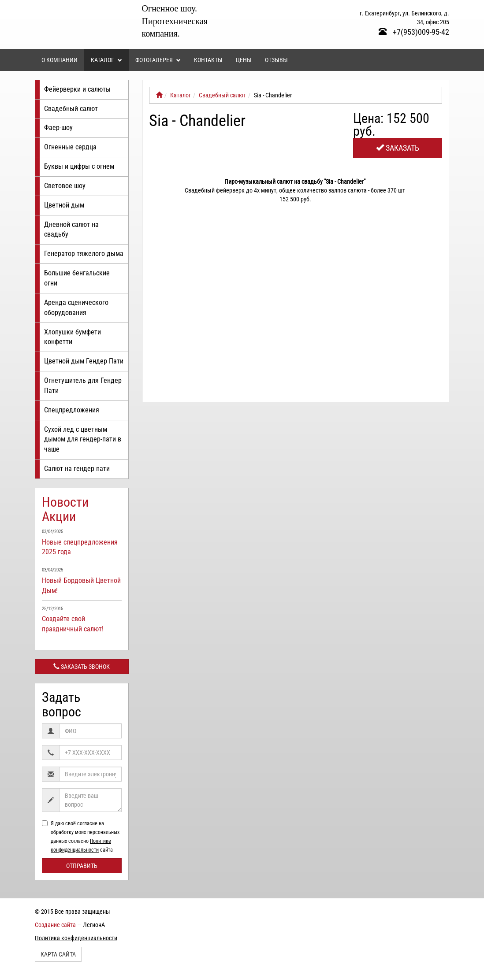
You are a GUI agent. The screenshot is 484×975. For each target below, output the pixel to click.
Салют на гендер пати (77, 468)
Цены (244, 59)
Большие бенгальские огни (77, 278)
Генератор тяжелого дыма (83, 253)
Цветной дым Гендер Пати (83, 361)
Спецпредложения (71, 410)
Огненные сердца (70, 147)
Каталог (106, 59)
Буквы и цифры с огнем (79, 166)
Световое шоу (65, 186)
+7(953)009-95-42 (414, 32)
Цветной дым (64, 205)
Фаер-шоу (58, 127)
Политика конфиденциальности (76, 938)
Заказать (397, 147)
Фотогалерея (158, 59)
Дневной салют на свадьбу (71, 229)
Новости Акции (65, 509)
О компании (59, 59)
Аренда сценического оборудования (76, 307)
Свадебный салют (71, 108)
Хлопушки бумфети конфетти (72, 337)
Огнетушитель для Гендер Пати (83, 385)
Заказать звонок (81, 666)
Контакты (208, 59)
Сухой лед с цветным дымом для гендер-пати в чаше (82, 439)
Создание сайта (55, 924)
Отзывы (276, 59)
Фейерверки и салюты (77, 89)
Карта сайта (58, 954)
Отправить (81, 865)
